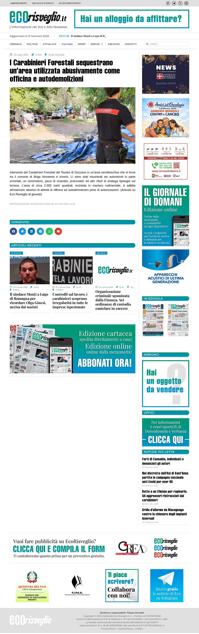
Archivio (114, 44)
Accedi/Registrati (70, 3)
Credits (139, 628)
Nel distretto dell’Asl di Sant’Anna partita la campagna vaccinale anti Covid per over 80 (165, 478)
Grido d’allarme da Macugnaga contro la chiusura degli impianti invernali (164, 514)
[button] (13, 231)
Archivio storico (43, 3)
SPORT (82, 44)
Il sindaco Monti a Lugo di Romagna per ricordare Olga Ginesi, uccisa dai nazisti (29, 300)
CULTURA (67, 44)
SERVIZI (97, 44)
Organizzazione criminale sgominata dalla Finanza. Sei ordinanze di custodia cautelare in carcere (113, 300)
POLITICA (32, 44)
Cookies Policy (125, 628)
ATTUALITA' (16, 253)
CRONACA (16, 44)
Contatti (131, 44)
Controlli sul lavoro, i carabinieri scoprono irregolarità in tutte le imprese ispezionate (70, 300)
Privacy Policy (108, 628)
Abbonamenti (18, 3)
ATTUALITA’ (50, 44)
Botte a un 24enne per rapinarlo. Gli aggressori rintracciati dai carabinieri (164, 496)
